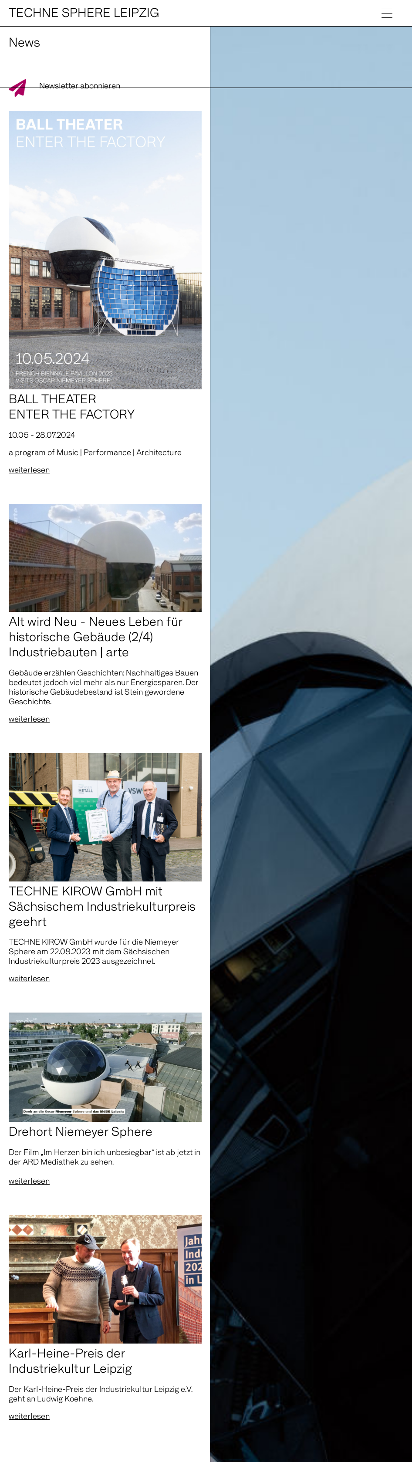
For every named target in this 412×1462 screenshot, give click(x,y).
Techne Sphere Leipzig (84, 13)
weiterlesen (29, 470)
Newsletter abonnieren (79, 86)
